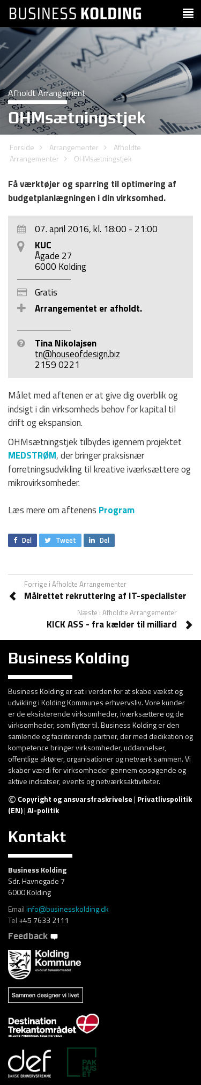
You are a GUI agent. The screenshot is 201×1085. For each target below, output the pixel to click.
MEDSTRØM (32, 455)
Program (117, 510)
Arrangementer (74, 147)
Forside (22, 147)
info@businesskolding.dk (67, 908)
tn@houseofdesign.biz (77, 354)
